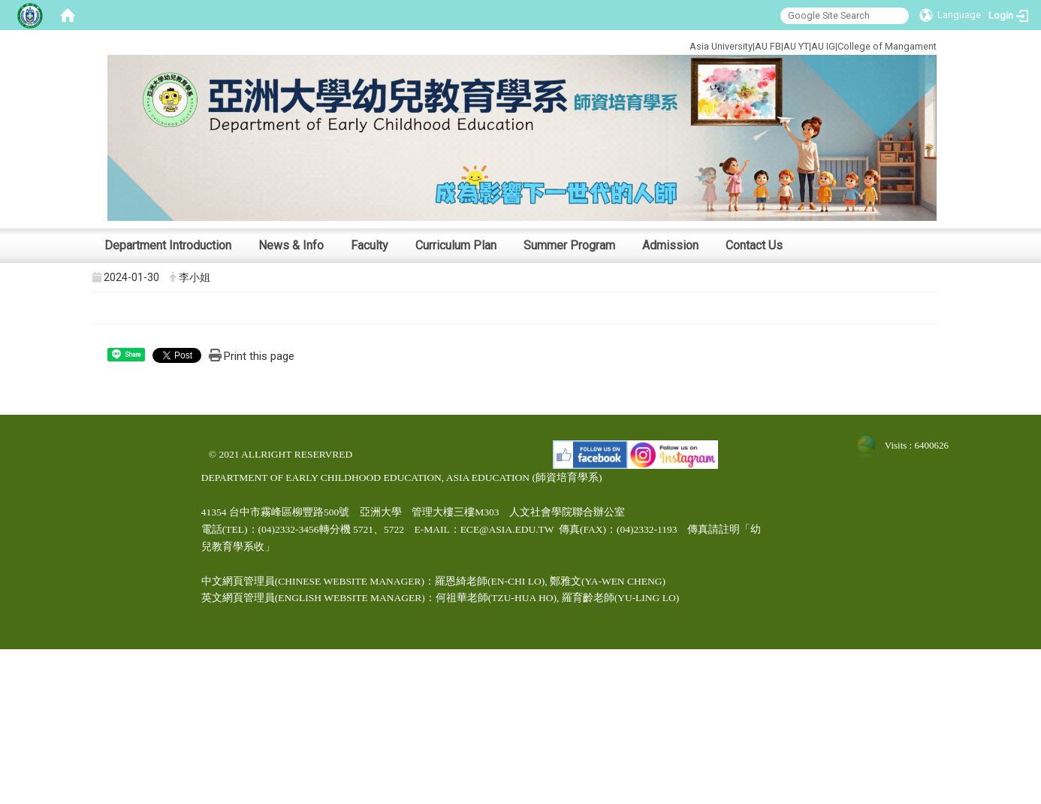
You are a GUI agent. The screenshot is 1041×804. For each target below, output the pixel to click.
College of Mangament (887, 46)
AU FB (768, 46)
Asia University (721, 46)
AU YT (796, 46)
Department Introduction (167, 245)
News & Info (291, 245)
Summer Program (569, 245)
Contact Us (754, 245)
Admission (670, 245)
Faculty (369, 245)
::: (638, 44)
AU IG (823, 46)
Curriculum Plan (455, 245)
